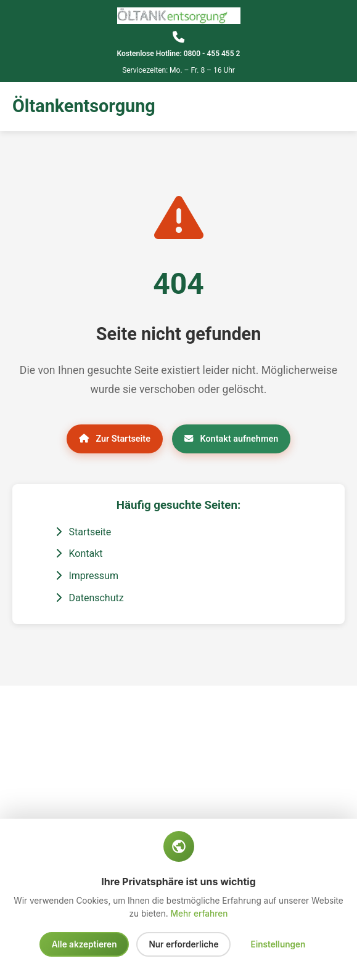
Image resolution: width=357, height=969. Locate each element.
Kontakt (79, 553)
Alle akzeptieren (84, 944)
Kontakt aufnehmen (231, 439)
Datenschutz (89, 598)
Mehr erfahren (199, 913)
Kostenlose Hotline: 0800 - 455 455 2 (178, 53)
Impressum (86, 576)
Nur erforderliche (183, 944)
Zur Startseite (114, 439)
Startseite (83, 532)
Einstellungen (277, 944)
